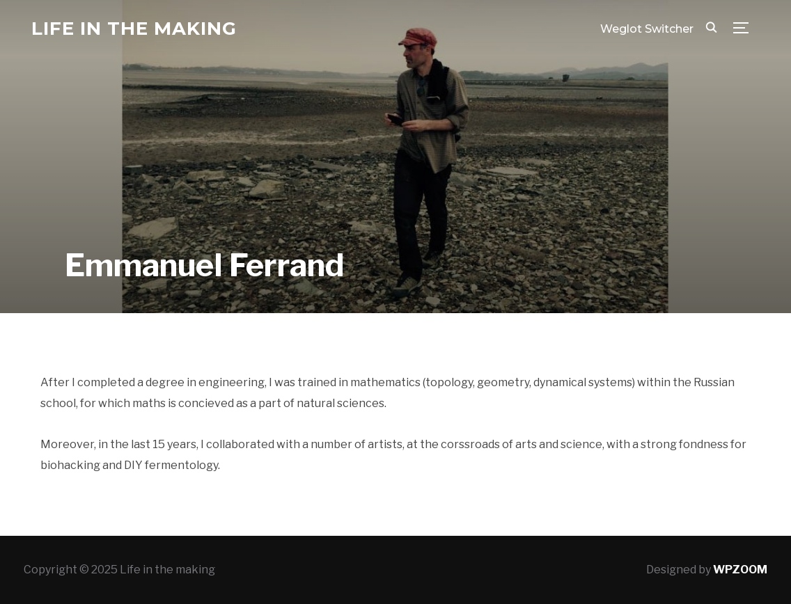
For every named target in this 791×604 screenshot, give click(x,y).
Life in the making (134, 28)
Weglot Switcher (647, 28)
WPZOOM (740, 569)
